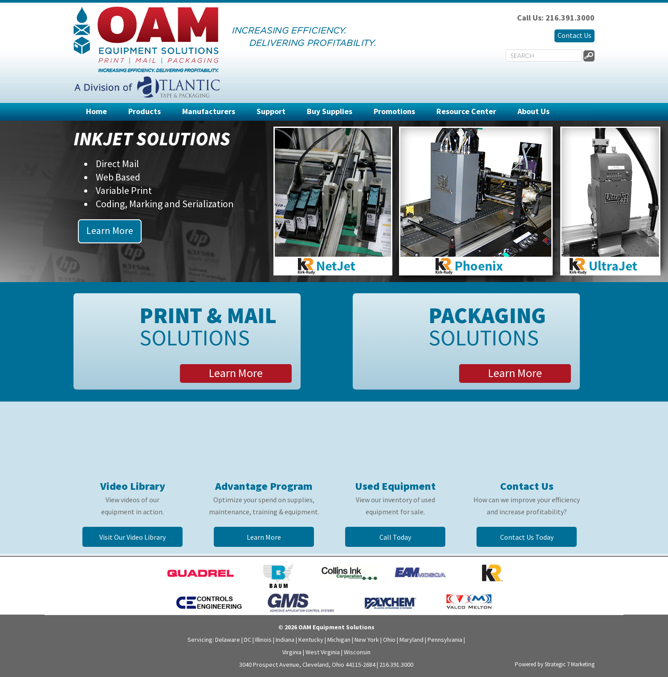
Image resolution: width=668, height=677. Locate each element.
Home (96, 111)
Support (271, 111)
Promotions (394, 111)
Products (144, 111)
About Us (533, 111)
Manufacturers (208, 111)
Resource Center (466, 111)
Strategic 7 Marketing (570, 664)
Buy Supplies (329, 111)
